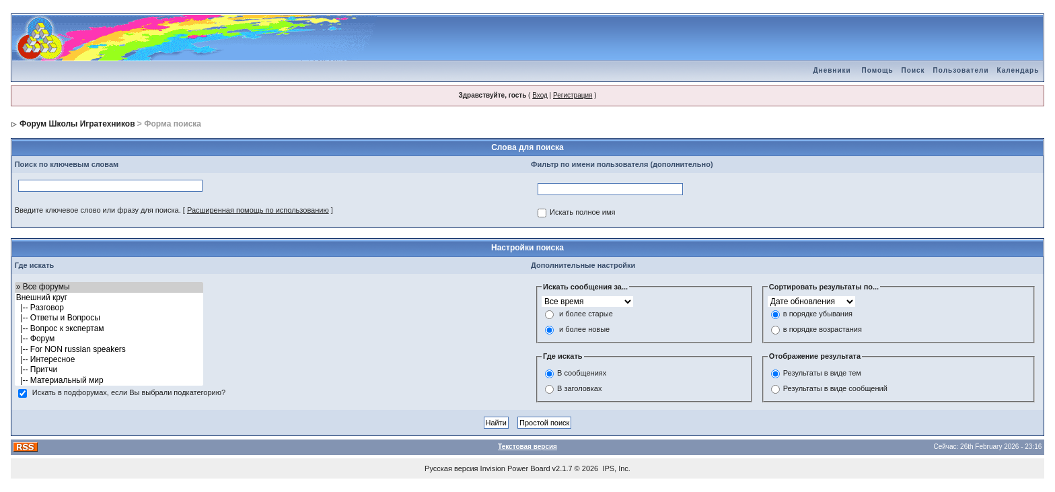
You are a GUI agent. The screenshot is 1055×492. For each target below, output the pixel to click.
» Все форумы (109, 287)
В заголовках (579, 388)
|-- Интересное (109, 360)
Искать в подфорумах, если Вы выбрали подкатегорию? (128, 393)
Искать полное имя (582, 213)
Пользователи (961, 70)
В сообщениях (581, 373)
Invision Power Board (515, 468)
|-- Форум (109, 339)
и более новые (584, 330)
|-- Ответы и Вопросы (109, 318)
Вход (540, 95)
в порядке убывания (817, 314)
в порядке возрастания (822, 330)
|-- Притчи (109, 370)
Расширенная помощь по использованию (258, 210)
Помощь (877, 70)
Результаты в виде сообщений (835, 388)
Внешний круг (109, 298)
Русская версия (451, 468)
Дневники (831, 70)
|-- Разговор (109, 308)
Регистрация (572, 95)
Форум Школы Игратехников (77, 124)
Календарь (1018, 70)
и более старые (586, 314)
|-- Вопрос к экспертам (109, 329)
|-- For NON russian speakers (109, 350)
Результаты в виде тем (822, 373)
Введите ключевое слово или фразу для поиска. (98, 210)
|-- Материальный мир (109, 381)
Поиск (913, 70)
